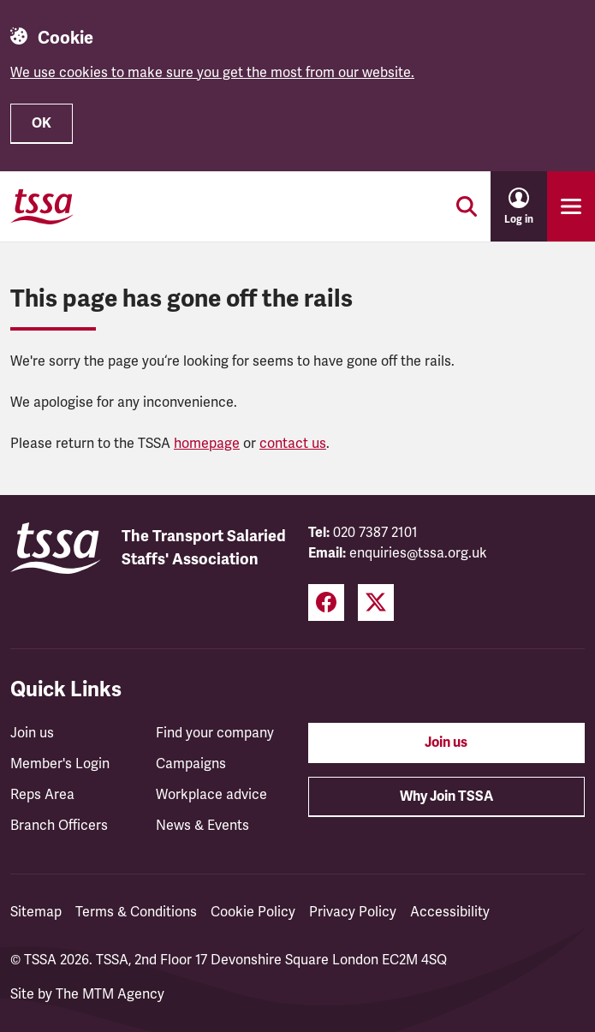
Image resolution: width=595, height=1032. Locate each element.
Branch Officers (59, 825)
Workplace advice (211, 794)
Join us (32, 733)
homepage (207, 443)
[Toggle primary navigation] (571, 206)
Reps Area (42, 794)
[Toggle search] (467, 206)
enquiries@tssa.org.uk (418, 553)
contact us (292, 443)
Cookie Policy (253, 912)
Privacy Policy (352, 912)
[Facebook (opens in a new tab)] (326, 602)
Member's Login (60, 764)
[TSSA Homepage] (42, 206)
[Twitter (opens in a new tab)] (376, 602)
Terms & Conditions (136, 912)
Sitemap (36, 912)
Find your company (215, 733)
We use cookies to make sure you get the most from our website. (212, 72)
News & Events (202, 825)
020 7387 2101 (375, 532)
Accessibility (450, 912)
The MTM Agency (110, 994)
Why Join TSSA (446, 796)
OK (41, 123)
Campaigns (191, 764)
